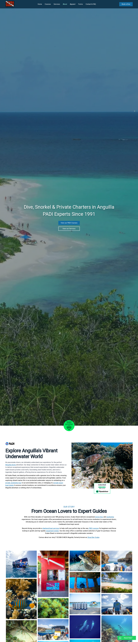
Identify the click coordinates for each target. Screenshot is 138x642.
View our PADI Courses (69, 223)
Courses (48, 4)
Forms (80, 4)
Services (57, 4)
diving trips (99, 517)
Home (40, 4)
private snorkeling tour (13, 483)
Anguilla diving (10, 465)
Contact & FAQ (91, 4)
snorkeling (110, 517)
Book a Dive (126, 4)
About (65, 4)
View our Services (69, 229)
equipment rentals (52, 531)
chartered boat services (50, 528)
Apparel (72, 4)
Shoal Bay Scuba (93, 537)
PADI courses (94, 528)
